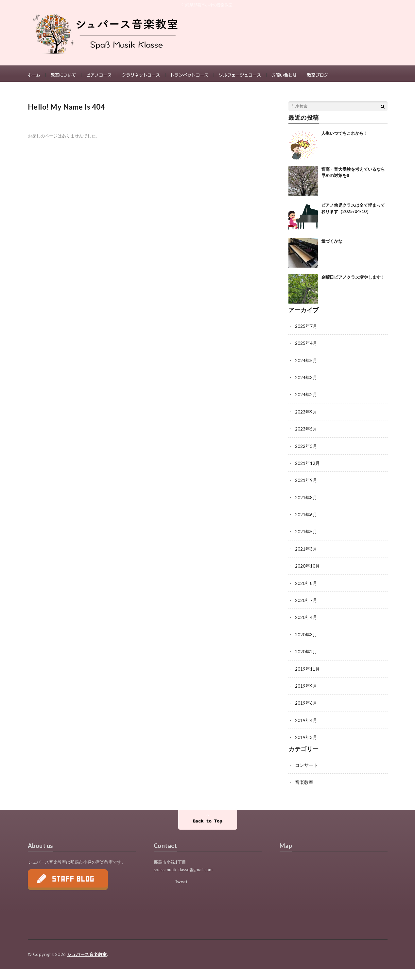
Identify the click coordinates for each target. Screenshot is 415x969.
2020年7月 (306, 601)
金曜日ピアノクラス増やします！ (353, 280)
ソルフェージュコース (240, 75)
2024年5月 (306, 363)
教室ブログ (317, 75)
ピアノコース (99, 75)
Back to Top (207, 821)
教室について (63, 75)
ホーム (34, 75)
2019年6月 (306, 703)
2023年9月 (306, 414)
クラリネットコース (141, 75)
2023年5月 (306, 431)
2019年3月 (306, 737)
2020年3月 (306, 635)
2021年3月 (306, 550)
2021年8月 (306, 499)
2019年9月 (306, 686)
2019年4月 (306, 720)
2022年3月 (306, 448)
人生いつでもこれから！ (344, 136)
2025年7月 (306, 329)
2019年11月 (307, 669)
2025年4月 (306, 346)
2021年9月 (306, 482)
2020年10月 (307, 567)
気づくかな (331, 244)
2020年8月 (306, 584)
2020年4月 (306, 618)
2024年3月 (306, 380)
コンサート (306, 765)
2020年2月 (306, 652)
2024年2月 (306, 397)
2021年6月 (306, 516)
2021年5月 (306, 533)
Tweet (181, 881)
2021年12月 (307, 465)
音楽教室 (304, 782)
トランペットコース (189, 75)
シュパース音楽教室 (87, 954)
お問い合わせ (284, 75)
